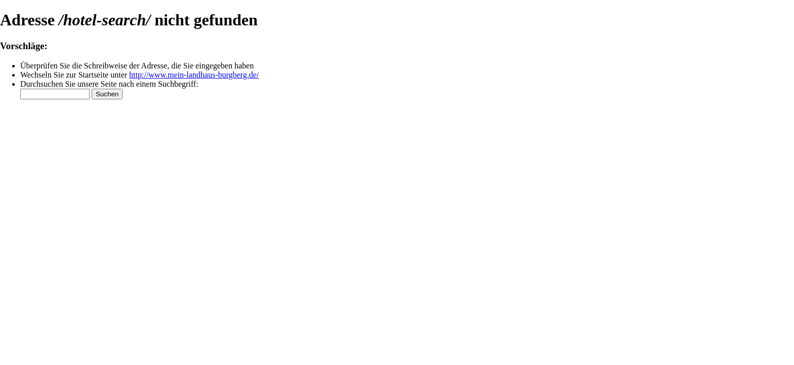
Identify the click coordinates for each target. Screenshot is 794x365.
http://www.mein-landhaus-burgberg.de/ (194, 74)
